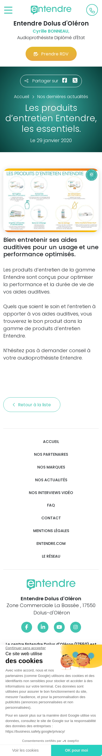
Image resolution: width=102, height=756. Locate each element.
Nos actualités (51, 480)
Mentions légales (51, 531)
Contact (51, 518)
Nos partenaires (51, 454)
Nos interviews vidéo (51, 493)
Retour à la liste (32, 405)
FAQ (51, 505)
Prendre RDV (51, 54)
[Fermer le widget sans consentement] (25, 648)
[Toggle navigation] (8, 10)
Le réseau (51, 556)
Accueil (51, 441)
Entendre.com (51, 543)
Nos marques (51, 467)
